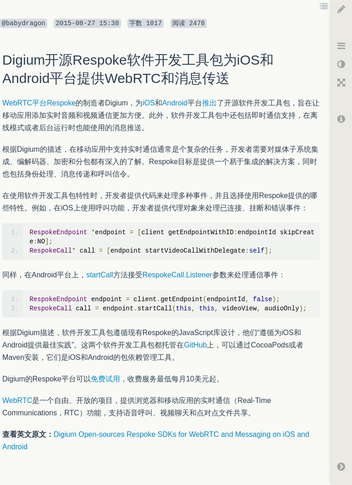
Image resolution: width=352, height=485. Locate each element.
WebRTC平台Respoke (39, 103)
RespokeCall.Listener (177, 275)
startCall (99, 275)
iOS (149, 103)
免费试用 (105, 379)
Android (174, 103)
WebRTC (17, 400)
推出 (209, 103)
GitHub (195, 345)
